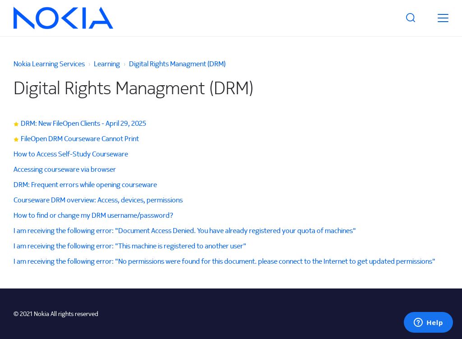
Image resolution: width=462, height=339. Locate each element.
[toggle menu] (443, 18)
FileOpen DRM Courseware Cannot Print (80, 138)
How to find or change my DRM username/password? (93, 215)
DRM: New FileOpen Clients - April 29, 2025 (83, 123)
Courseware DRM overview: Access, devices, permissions (98, 200)
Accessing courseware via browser (65, 169)
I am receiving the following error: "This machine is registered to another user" (130, 246)
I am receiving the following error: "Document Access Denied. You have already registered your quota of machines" (185, 230)
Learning (107, 64)
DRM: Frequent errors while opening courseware (85, 184)
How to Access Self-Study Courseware (71, 154)
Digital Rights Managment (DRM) (177, 64)
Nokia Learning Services (49, 64)
